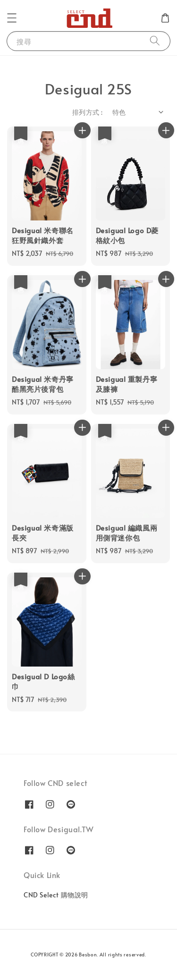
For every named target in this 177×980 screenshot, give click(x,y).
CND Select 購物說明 (56, 894)
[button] (11, 18)
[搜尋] (155, 41)
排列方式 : (87, 112)
